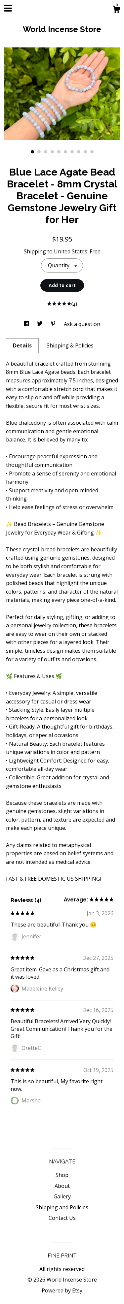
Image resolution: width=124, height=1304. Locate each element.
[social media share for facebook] (27, 324)
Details (22, 345)
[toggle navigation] (8, 8)
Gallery (62, 1196)
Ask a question (82, 324)
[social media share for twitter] (40, 324)
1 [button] (32, 151)
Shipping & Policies (70, 345)
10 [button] (92, 151)
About (62, 1186)
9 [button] (85, 151)
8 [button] (78, 151)
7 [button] (72, 151)
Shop (62, 1175)
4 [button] (52, 151)
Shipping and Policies (62, 1207)
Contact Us (62, 1218)
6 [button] (65, 151)
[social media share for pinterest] (54, 324)
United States (70, 251)
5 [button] (59, 151)
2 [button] (39, 151)
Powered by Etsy (62, 1290)
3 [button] (45, 151)
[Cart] (116, 10)
